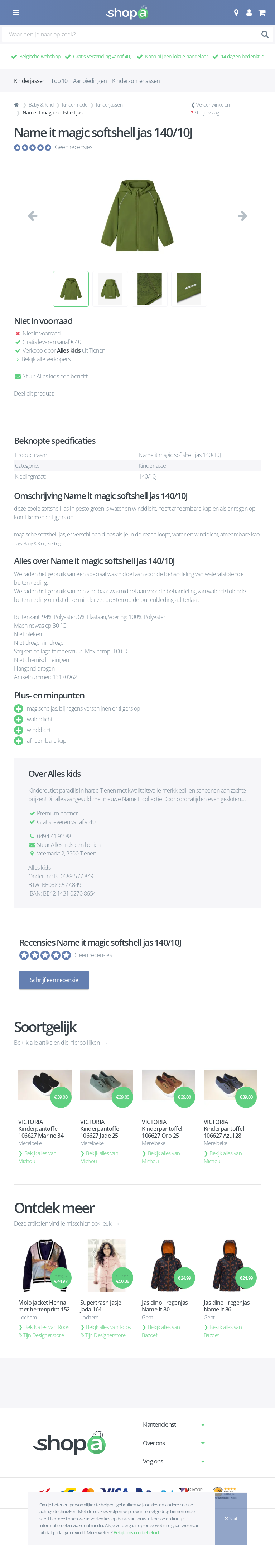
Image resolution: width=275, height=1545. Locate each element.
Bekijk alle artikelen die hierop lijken (57, 1042)
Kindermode (74, 104)
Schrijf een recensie (54, 980)
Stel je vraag (206, 112)
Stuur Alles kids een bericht (51, 376)
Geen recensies (73, 147)
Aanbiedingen (90, 81)
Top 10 (59, 81)
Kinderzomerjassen (136, 81)
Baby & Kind (41, 104)
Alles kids (69, 350)
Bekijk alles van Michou (37, 1156)
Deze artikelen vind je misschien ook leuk (63, 1223)
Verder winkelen (213, 104)
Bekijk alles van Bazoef (161, 1331)
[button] (236, 12)
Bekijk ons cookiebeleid (136, 1532)
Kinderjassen (109, 104)
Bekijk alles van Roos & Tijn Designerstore (43, 1331)
